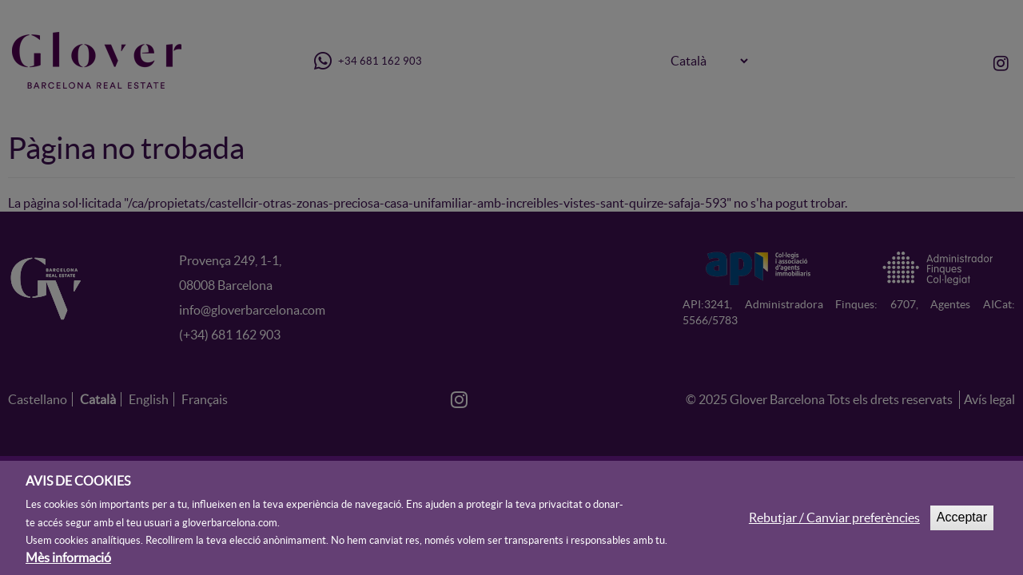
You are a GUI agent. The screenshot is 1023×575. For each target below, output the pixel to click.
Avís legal (989, 399)
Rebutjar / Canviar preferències (834, 523)
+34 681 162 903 (367, 61)
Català (98, 399)
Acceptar (962, 522)
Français (204, 399)
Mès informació (68, 563)
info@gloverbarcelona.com (252, 310)
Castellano (37, 399)
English (149, 399)
